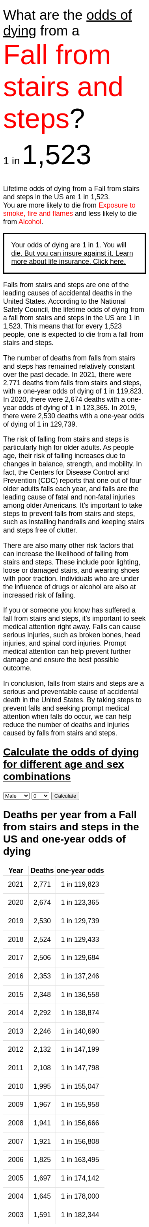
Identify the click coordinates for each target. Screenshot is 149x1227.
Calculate (65, 796)
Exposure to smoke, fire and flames (69, 209)
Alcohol (30, 222)
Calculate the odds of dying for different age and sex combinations (71, 764)
